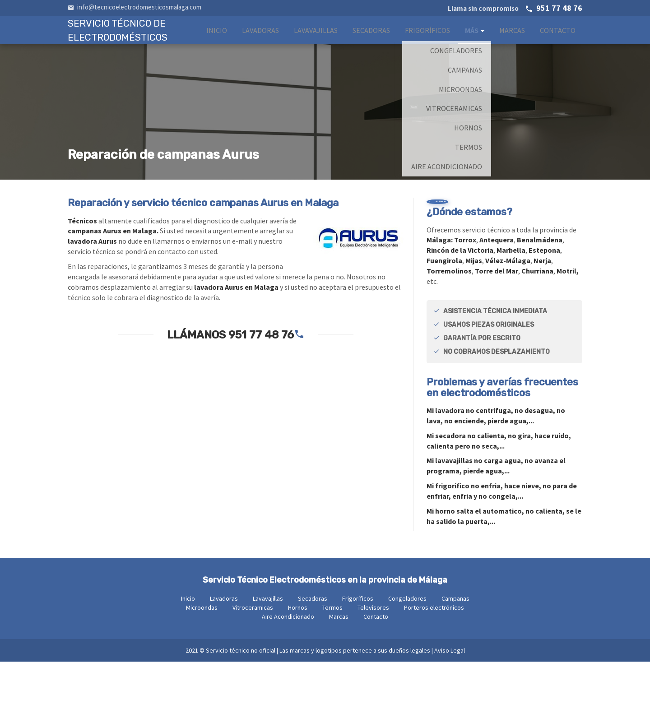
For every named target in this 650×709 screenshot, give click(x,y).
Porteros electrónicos (434, 655)
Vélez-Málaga (507, 307)
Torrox (465, 287)
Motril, (568, 318)
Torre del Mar (496, 318)
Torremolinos (449, 318)
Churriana (537, 318)
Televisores (373, 655)
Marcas (512, 39)
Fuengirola (444, 307)
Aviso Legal (449, 698)
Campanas (455, 646)
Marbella (511, 297)
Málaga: (440, 287)
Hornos (297, 655)
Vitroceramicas (252, 655)
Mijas (473, 307)
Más (474, 39)
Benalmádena (539, 287)
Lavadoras (260, 39)
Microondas (202, 655)
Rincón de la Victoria (460, 297)
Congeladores (407, 646)
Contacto (558, 39)
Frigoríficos (427, 39)
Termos (332, 655)
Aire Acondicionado (288, 664)
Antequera (496, 287)
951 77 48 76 (515, 8)
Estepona (544, 297)
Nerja (542, 307)
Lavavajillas (316, 39)
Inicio (216, 39)
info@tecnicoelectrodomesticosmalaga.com (134, 7)
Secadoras (371, 39)
